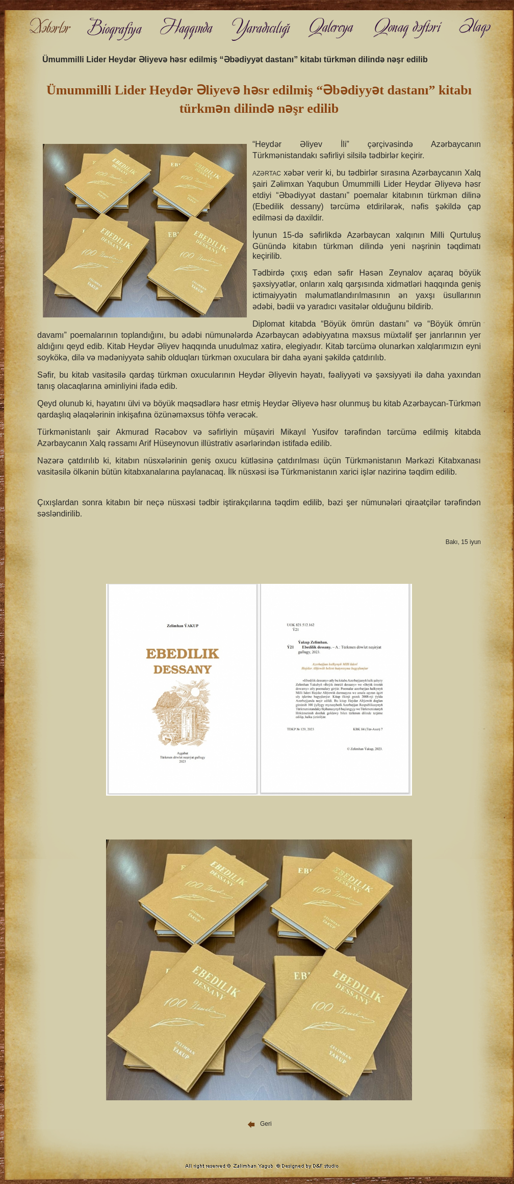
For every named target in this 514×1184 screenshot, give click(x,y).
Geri (258, 1123)
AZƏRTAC (266, 173)
